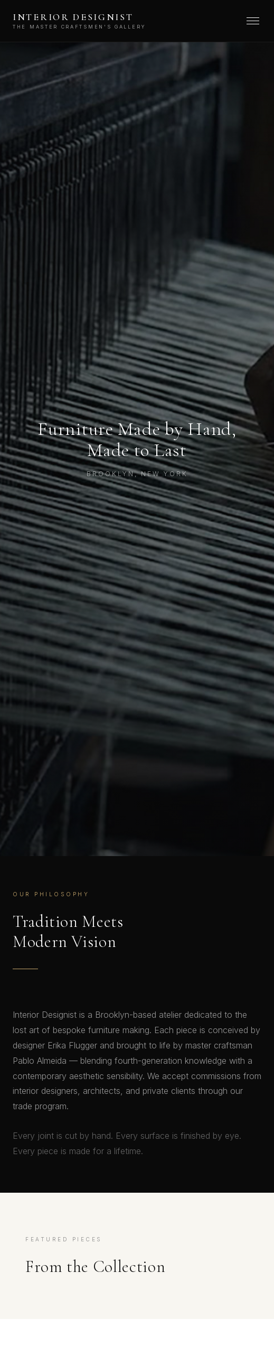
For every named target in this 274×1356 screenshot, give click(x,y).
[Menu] (252, 20)
